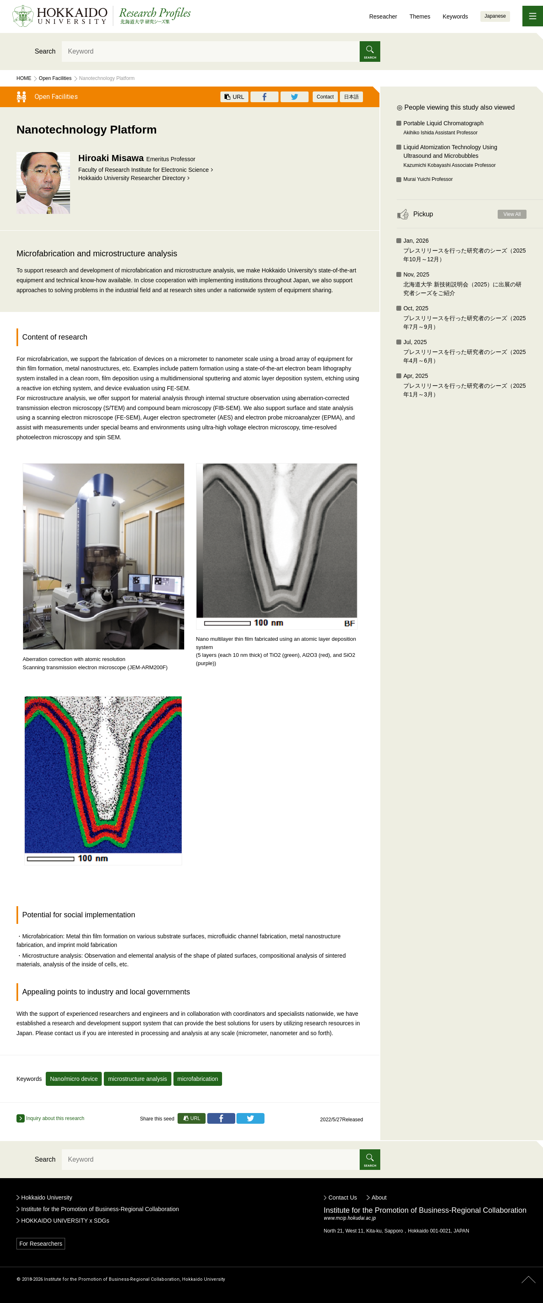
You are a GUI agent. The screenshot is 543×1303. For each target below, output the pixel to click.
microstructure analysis (137, 1079)
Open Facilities (55, 78)
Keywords (455, 16)
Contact (325, 97)
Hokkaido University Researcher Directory (131, 178)
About (379, 1197)
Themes (420, 16)
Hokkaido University (47, 1197)
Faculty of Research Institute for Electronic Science (143, 169)
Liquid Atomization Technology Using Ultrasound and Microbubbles (465, 156)
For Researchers (40, 1243)
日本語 (351, 97)
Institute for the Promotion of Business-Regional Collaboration (100, 1209)
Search (45, 51)
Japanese (495, 16)
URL (234, 97)
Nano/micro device (74, 1079)
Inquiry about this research (50, 1118)
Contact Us (342, 1197)
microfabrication (198, 1079)
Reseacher (383, 16)
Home (23, 78)
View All (512, 214)
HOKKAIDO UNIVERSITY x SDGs (65, 1220)
